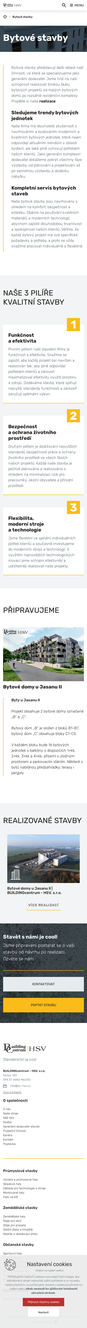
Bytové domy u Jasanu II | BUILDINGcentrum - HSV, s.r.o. (34, 890)
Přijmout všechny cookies (43, 1302)
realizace (47, 101)
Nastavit (43, 1312)
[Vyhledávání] (64, 5)
